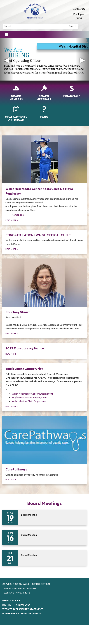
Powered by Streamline (16, 613)
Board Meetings (44, 503)
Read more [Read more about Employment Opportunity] (11, 406)
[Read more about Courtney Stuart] (44, 298)
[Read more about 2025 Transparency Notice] (44, 351)
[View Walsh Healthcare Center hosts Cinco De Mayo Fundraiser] (44, 173)
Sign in (37, 613)
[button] (6, 59)
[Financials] (72, 91)
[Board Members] (16, 93)
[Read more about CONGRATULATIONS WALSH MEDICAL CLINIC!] (44, 242)
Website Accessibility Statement (22, 609)
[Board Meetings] (44, 93)
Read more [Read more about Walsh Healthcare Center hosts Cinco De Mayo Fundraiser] (11, 220)
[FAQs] (44, 112)
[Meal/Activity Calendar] (16, 114)
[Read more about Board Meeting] (44, 517)
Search (72, 26)
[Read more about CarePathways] (44, 450)
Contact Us (79, 8)
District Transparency (16, 604)
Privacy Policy (11, 600)
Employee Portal (78, 16)
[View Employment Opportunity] (44, 378)
